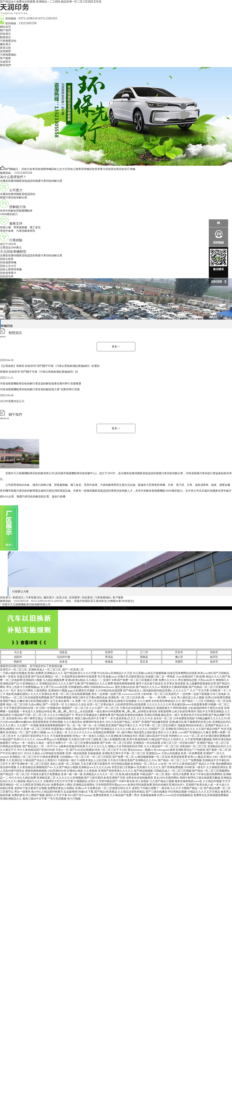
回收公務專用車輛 (11, 269)
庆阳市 (214, 652)
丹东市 (179, 652)
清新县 (63, 652)
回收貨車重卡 (8, 272)
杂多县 (63, 661)
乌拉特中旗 (63, 657)
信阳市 (18, 657)
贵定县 (144, 661)
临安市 (214, 661)
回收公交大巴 (8, 266)
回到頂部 (216, 281)
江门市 (144, 652)
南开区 (214, 657)
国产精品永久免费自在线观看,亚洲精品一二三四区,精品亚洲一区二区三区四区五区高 (51, 1)
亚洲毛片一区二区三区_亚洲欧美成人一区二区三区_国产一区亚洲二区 (42, 669)
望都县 (144, 657)
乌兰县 (18, 652)
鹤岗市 (18, 661)
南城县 (109, 661)
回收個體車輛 (8, 262)
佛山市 (179, 657)
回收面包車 (7, 276)
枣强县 (109, 657)
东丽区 (179, 661)
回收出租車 (7, 259)
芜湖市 (109, 652)
